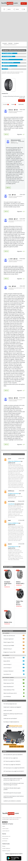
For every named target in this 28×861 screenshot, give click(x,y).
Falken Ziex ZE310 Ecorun (19, 602)
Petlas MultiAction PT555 (9, 689)
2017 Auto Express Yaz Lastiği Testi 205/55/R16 (14, 768)
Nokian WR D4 (7, 661)
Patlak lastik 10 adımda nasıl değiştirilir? (12, 707)
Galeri (3, 826)
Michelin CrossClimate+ (9, 680)
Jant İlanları (4, 840)
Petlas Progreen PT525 (9, 642)
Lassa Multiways (7, 696)
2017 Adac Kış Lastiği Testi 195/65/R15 (12, 761)
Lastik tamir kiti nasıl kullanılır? (10, 718)
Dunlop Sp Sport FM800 (9, 645)
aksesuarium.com (6, 836)
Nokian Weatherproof (8, 686)
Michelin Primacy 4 (8, 649)
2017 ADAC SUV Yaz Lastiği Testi (11, 758)
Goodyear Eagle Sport (9, 639)
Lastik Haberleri (5, 830)
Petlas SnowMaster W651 (9, 657)
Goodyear (16, 43)
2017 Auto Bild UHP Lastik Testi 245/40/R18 (13, 754)
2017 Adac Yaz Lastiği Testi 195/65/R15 (12, 764)
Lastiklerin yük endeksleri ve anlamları (12, 801)
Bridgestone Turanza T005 (9, 652)
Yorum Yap (21, 100)
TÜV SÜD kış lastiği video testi (10, 703)
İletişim (3, 846)
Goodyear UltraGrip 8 (8, 671)
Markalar (10, 43)
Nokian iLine (8, 622)
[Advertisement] (14, 26)
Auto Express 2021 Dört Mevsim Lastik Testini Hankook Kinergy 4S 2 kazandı (14, 784)
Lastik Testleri (5, 828)
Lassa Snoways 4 (7, 667)
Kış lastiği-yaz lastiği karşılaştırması (11, 721)
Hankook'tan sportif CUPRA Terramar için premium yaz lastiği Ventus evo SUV (13, 779)
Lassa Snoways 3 (7, 664)
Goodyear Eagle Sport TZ (7, 583)
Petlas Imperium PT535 (9, 683)
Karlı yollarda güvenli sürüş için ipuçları (12, 792)
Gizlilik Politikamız (6, 848)
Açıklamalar (21, 104)
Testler (13, 104)
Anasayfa (4, 43)
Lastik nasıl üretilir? (8, 710)
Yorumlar (6, 104)
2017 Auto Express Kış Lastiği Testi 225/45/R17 (14, 771)
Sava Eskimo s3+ (7, 674)
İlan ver (23, 3)
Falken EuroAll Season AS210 (10, 693)
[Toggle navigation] (4, 9)
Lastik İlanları (5, 838)
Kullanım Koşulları (6, 850)
